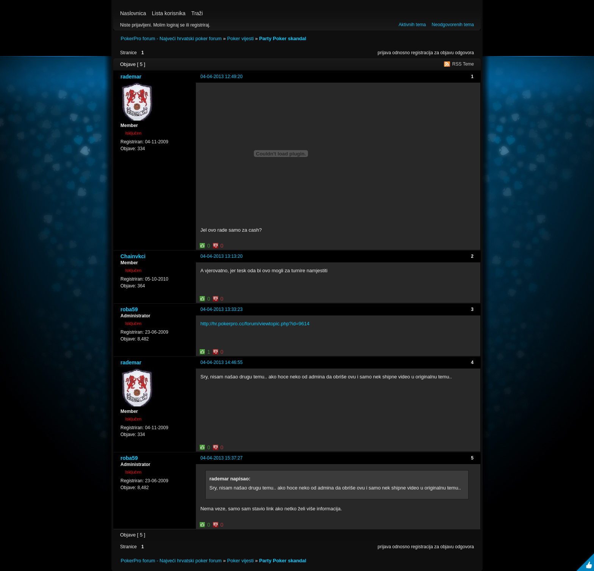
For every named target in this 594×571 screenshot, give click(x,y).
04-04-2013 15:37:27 (221, 458)
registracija (422, 52)
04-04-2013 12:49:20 (221, 76)
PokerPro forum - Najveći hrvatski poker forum (171, 38)
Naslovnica (133, 13)
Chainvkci (132, 256)
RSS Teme (463, 64)
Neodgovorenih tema (453, 24)
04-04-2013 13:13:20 (221, 256)
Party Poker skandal (282, 38)
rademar (130, 77)
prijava (384, 52)
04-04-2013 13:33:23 (221, 309)
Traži (197, 13)
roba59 (129, 309)
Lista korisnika (169, 13)
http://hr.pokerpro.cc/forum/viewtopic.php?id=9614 (255, 323)
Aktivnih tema (412, 24)
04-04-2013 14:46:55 (221, 362)
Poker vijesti (240, 38)
